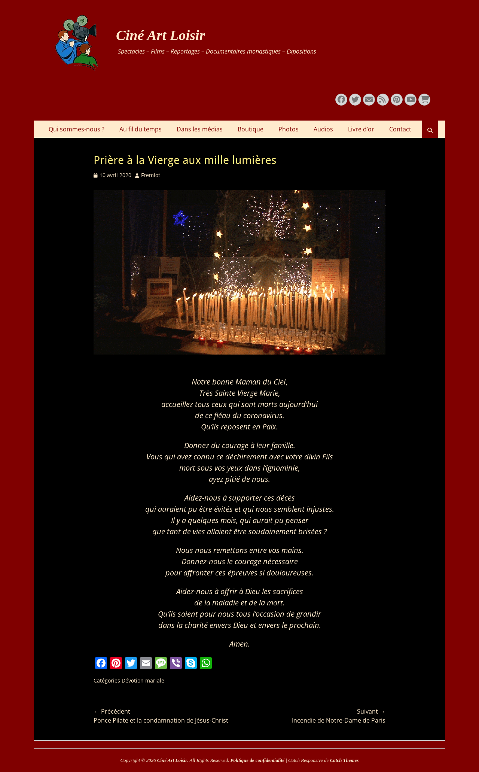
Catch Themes (344, 760)
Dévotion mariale (143, 680)
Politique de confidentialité (257, 760)
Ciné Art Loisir (160, 35)
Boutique (250, 129)
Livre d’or (361, 129)
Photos (288, 129)
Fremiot (150, 175)
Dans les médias (200, 129)
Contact (400, 129)
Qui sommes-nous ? (76, 129)
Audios (323, 129)
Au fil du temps (140, 129)
